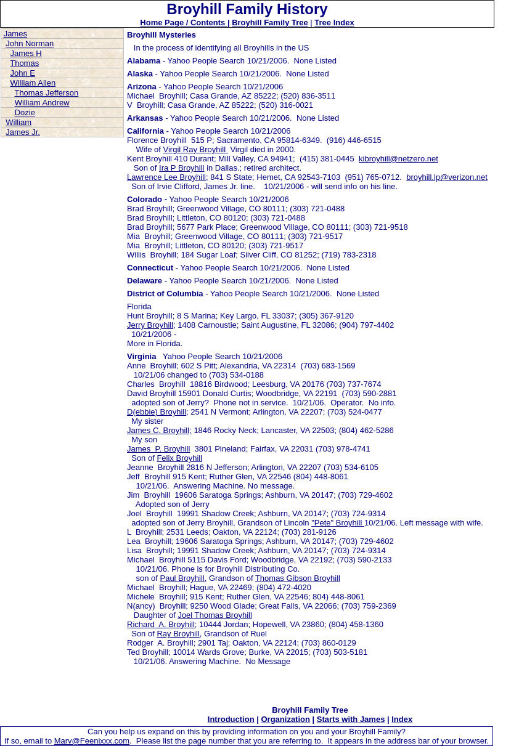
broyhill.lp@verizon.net (447, 177)
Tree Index (334, 22)
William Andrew (42, 102)
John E (22, 73)
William (18, 122)
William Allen (32, 82)
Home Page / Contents (183, 22)
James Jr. (23, 132)
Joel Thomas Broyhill (214, 615)
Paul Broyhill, (183, 578)
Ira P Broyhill (181, 167)
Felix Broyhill (179, 458)
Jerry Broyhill (150, 325)
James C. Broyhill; (159, 430)
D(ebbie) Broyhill (156, 411)
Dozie (25, 112)
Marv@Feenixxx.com (91, 740)
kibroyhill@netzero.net (398, 158)
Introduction (231, 719)
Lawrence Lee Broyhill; (167, 177)
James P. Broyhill (158, 448)
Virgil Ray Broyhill (195, 149)
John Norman (30, 43)
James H (25, 53)
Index (401, 719)
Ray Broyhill (178, 633)
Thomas (24, 63)
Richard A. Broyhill (161, 624)
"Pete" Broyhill (337, 522)
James (15, 33)
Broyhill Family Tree (270, 22)
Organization (285, 719)
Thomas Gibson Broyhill (297, 578)
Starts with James (351, 719)
